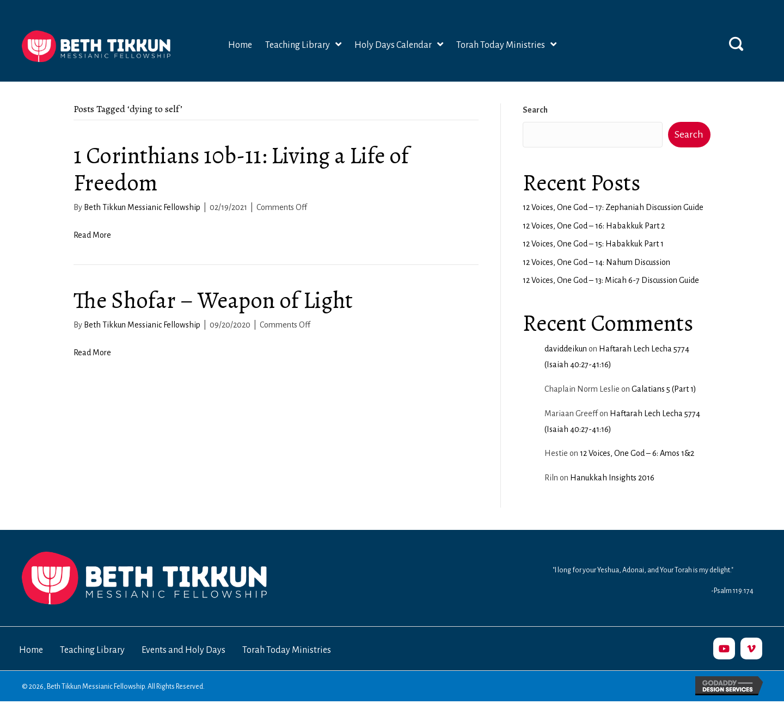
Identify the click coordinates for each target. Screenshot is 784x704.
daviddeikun (565, 348)
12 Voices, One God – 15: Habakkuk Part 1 (593, 243)
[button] (736, 43)
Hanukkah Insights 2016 (612, 477)
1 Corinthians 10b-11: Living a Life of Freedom (241, 169)
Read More (92, 235)
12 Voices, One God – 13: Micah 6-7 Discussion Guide (611, 280)
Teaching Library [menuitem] (92, 650)
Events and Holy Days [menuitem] (183, 650)
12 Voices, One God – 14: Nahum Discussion (596, 262)
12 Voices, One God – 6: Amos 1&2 (637, 453)
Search (535, 110)
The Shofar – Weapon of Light (213, 300)
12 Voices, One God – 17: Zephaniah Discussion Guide (613, 207)
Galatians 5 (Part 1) (664, 389)
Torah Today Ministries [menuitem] (286, 650)
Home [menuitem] (31, 650)
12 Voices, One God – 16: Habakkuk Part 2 (594, 225)
